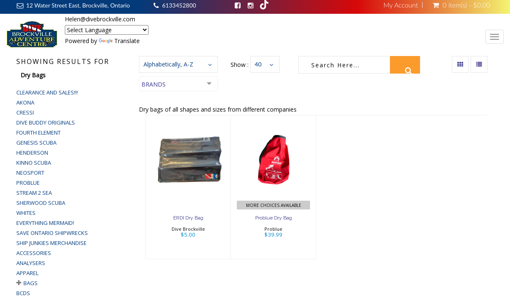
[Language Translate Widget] (107, 30)
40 (258, 64)
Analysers (30, 263)
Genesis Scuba (36, 142)
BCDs (23, 293)
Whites (26, 213)
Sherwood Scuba (40, 203)
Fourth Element (38, 132)
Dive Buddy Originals (45, 122)
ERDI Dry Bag (188, 218)
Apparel (27, 273)
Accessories (33, 253)
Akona (25, 102)
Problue (28, 182)
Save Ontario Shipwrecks (52, 233)
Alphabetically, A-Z (168, 64)
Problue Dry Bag (273, 218)
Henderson (32, 152)
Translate (119, 41)
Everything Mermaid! (45, 223)
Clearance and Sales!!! (47, 92)
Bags (30, 283)
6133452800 (179, 5)
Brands (153, 84)
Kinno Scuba (33, 162)
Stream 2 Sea (34, 192)
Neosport (30, 172)
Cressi (25, 112)
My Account (400, 5)
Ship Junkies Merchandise (51, 243)
